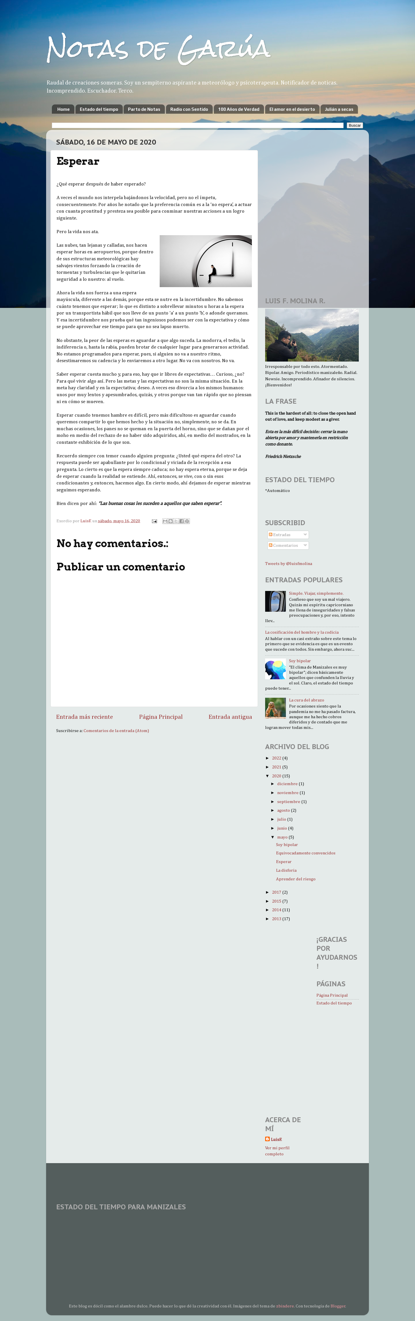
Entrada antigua (230, 717)
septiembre (289, 802)
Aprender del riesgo (296, 879)
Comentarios (283, 545)
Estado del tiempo (99, 109)
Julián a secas (339, 109)
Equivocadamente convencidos (305, 853)
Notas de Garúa (158, 48)
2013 (277, 919)
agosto (284, 810)
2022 (277, 758)
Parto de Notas (144, 109)
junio (282, 828)
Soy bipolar (300, 661)
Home (63, 109)
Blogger (338, 1306)
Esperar (284, 862)
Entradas (279, 535)
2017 (277, 892)
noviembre (288, 793)
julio (282, 819)
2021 (277, 767)
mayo (282, 837)
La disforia (286, 870)
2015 (277, 901)
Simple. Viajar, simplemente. (316, 593)
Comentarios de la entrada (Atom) (116, 731)
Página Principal (161, 717)
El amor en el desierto (292, 109)
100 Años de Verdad (238, 109)
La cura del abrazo (306, 700)
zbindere (285, 1306)
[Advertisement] (282, 168)
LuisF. (276, 1139)
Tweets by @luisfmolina (288, 564)
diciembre (288, 784)
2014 (277, 910)
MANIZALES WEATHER (207, 1236)
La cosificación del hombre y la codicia (302, 632)
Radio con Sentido (189, 109)
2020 (277, 776)
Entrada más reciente (84, 717)
